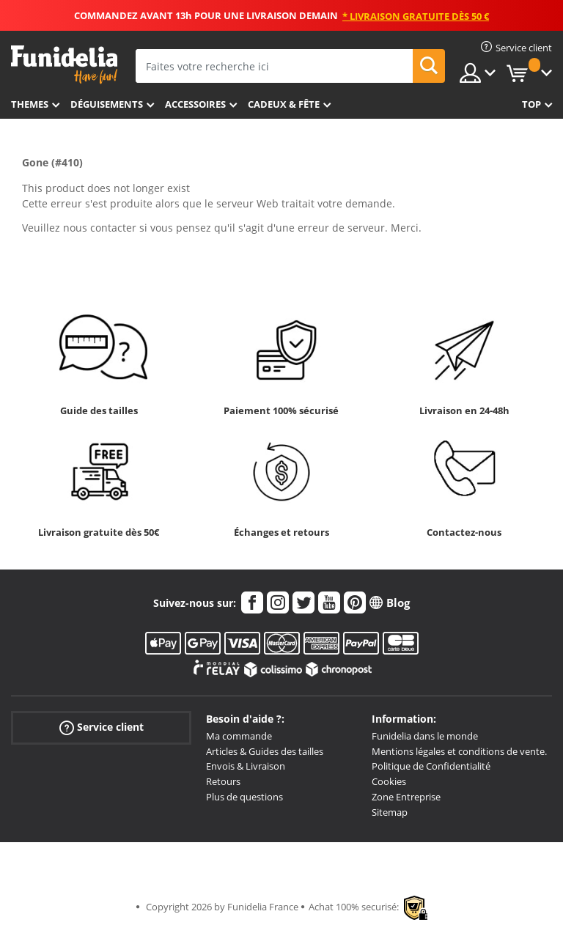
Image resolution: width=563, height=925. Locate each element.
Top (531, 104)
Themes (29, 104)
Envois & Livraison (245, 766)
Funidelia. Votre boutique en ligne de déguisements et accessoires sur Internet (64, 64)
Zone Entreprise (406, 796)
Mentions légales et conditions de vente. (459, 751)
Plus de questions (244, 796)
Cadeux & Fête (284, 104)
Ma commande (239, 735)
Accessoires (195, 104)
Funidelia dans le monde (425, 735)
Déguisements (106, 104)
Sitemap (390, 812)
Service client (101, 727)
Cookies (389, 781)
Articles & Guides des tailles (264, 751)
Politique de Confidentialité (431, 766)
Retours (223, 781)
